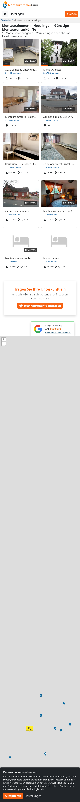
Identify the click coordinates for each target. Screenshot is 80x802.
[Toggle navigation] (75, 5)
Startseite (6, 20)
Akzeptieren (13, 796)
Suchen (72, 14)
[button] (10, 757)
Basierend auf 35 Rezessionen (58, 332)
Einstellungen (33, 796)
